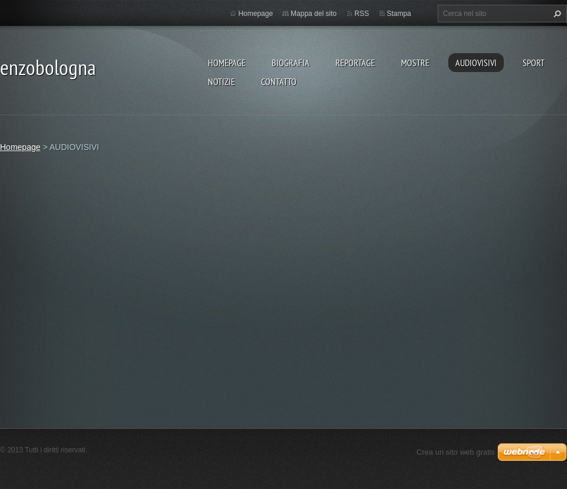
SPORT (534, 63)
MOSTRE (415, 63)
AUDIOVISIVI (476, 63)
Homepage (227, 63)
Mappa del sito (314, 13)
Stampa (399, 13)
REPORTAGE (355, 63)
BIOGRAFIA (290, 63)
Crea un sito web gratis (455, 452)
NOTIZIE (221, 81)
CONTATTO (278, 81)
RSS (361, 13)
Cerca (556, 13)
